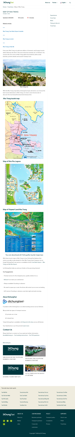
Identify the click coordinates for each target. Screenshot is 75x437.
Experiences (53, 15)
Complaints (49, 420)
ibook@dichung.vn (8, 335)
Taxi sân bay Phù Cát (43, 402)
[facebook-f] (4, 421)
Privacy (48, 424)
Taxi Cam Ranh (23, 395)
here (41, 255)
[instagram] (4, 424)
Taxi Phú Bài (4, 405)
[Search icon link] (70, 2)
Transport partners (37, 420)
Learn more (26, 325)
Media (19, 420)
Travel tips (53, 25)
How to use (64, 417)
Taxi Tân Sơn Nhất (5, 395)
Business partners (37, 417)
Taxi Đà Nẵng (4, 402)
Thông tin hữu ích (55, 23)
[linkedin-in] (11, 421)
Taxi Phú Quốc (4, 398)
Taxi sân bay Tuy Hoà (43, 395)
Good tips (53, 18)
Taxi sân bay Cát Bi (42, 405)
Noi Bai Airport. (13, 264)
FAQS (62, 420)
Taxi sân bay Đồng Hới (43, 398)
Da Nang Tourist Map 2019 (12, 377)
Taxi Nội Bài (4, 392)
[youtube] (8, 421)
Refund (6, 279)
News (51, 20)
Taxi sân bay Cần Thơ (62, 398)
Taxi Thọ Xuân (23, 398)
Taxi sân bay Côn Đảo (62, 392)
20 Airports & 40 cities (27, 322)
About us (19, 417)
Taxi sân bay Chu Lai (43, 392)
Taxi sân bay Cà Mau (62, 395)
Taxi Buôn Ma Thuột (61, 405)
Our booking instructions (21, 335)
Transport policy (50, 417)
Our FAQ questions (34, 335)
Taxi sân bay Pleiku (61, 402)
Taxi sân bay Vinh (24, 392)
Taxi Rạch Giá (23, 405)
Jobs (18, 424)
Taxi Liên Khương (24, 402)
